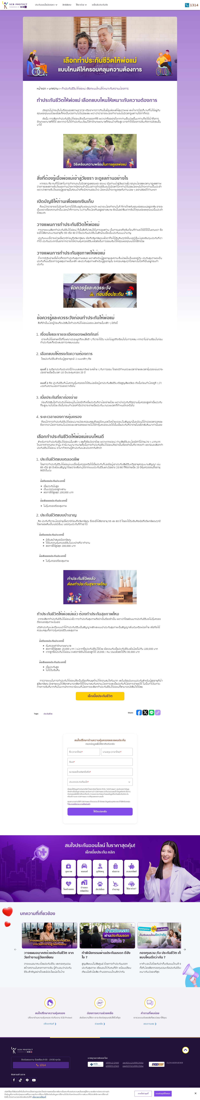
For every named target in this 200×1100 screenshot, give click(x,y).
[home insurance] (84, 886)
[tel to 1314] (192, 5)
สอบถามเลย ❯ (150, 1022)
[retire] (115, 886)
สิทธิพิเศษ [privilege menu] (66, 5)
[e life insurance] (131, 886)
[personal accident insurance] (100, 868)
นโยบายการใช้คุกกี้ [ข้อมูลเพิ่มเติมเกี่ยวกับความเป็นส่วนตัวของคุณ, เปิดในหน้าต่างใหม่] (39, 1097)
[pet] (100, 886)
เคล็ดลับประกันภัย (100, 5)
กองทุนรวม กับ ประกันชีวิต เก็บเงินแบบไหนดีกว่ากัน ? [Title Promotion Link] (162, 954)
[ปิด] (195, 1093)
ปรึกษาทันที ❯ (50, 1022)
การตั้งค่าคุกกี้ (143, 1093)
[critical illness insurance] (68, 886)
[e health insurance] (68, 868)
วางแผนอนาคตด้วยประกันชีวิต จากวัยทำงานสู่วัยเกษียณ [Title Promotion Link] (47, 954)
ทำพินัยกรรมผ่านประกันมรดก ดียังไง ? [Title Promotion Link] (104, 954)
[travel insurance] (115, 868)
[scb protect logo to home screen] (14, 5)
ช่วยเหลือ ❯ (100, 1022)
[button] (46, 4)
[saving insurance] (131, 868)
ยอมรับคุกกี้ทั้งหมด (163, 1093)
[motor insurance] (84, 868)
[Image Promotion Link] (48, 935)
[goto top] (185, 1048)
